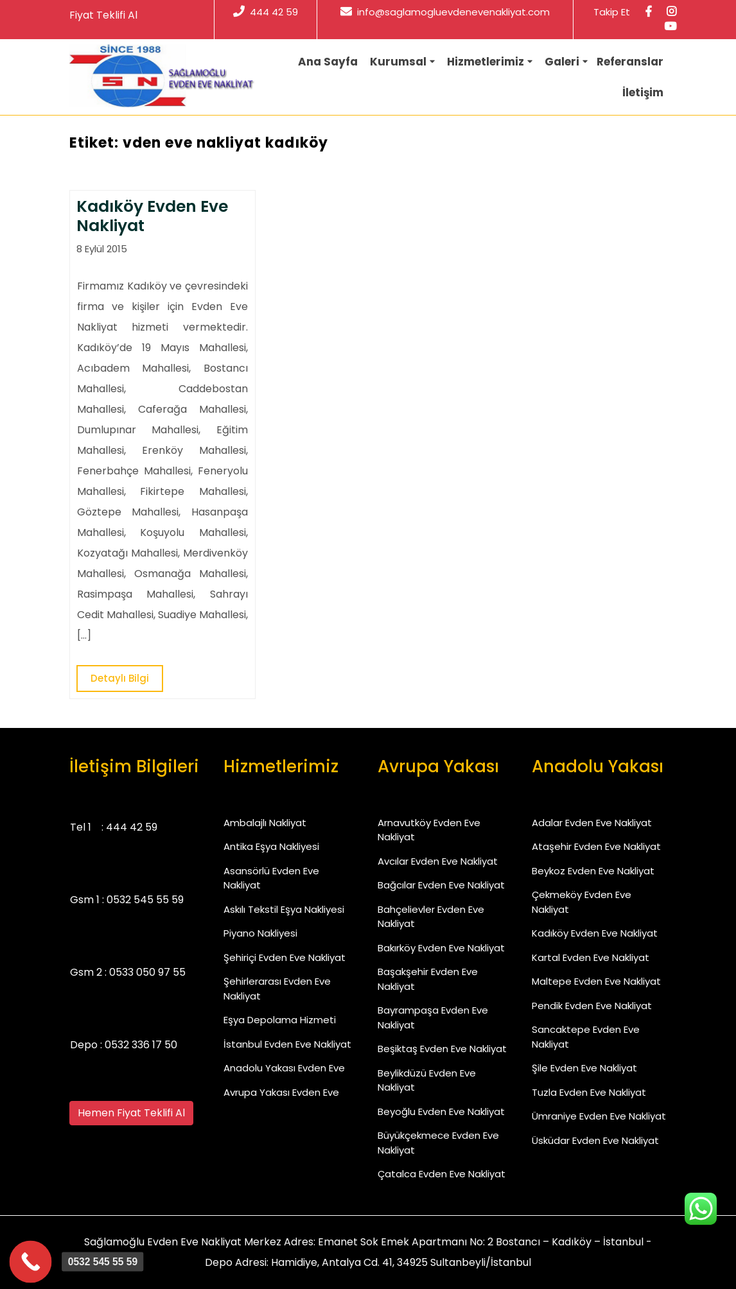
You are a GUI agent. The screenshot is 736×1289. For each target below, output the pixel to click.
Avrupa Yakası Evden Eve (281, 1092)
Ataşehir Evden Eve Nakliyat (596, 846)
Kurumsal (398, 61)
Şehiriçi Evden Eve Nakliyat (284, 957)
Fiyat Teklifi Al (103, 15)
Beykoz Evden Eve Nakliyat (593, 871)
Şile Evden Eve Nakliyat (584, 1068)
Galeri (562, 61)
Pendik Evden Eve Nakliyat (592, 1005)
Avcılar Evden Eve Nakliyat (438, 861)
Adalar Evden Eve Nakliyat (592, 822)
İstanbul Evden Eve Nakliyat (287, 1044)
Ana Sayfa (328, 61)
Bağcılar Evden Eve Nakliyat (441, 885)
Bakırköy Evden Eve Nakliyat (441, 948)
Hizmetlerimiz (485, 61)
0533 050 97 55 (147, 972)
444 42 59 (265, 12)
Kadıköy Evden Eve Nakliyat (595, 933)
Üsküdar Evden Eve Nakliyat (595, 1140)
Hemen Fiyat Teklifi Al (131, 1112)
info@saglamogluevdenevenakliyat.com (445, 12)
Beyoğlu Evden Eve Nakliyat (441, 1111)
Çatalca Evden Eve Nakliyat (441, 1174)
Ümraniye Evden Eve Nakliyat (599, 1116)
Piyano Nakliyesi (260, 933)
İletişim (642, 92)
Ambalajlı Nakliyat (264, 822)
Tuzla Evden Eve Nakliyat (589, 1092)
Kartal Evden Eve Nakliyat (590, 957)
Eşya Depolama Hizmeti (279, 1019)
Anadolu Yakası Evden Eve (284, 1068)
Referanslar (630, 61)
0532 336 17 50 (141, 1044)
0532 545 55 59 (145, 899)
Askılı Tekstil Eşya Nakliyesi (283, 909)
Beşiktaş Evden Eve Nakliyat (442, 1048)
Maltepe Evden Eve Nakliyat (596, 981)
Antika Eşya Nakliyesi (271, 846)
